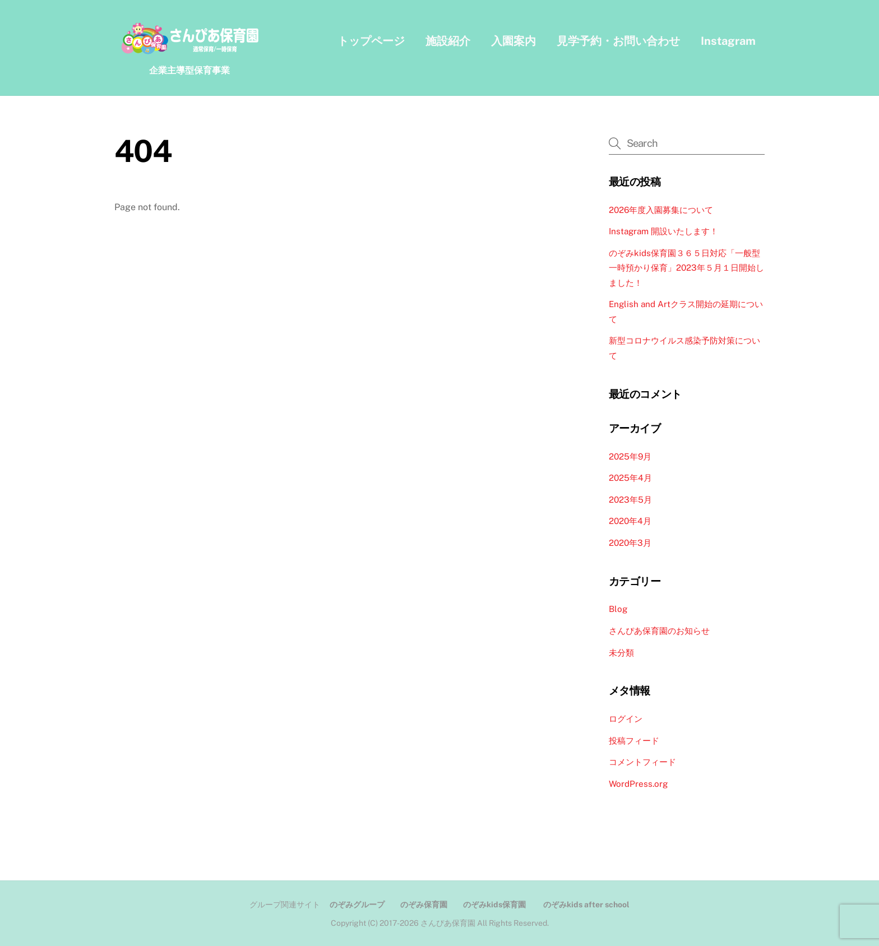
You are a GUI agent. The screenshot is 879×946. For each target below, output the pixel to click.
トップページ (371, 41)
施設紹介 (447, 41)
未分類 (621, 652)
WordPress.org (638, 784)
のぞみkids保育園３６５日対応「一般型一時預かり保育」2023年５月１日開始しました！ (686, 267)
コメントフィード (642, 762)
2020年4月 (630, 521)
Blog (618, 609)
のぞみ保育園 (423, 904)
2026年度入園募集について (661, 210)
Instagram (728, 41)
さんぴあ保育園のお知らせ (659, 631)
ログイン (625, 719)
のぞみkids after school (586, 904)
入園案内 (513, 41)
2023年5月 (630, 499)
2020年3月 (630, 543)
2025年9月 (630, 456)
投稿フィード (634, 740)
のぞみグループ (357, 904)
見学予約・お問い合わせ (618, 41)
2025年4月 (630, 478)
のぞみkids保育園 (494, 904)
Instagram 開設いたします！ (663, 231)
